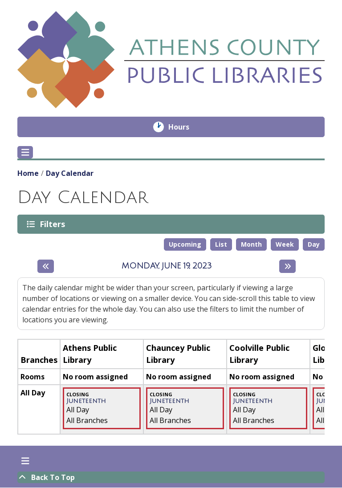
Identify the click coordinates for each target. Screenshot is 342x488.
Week (285, 244)
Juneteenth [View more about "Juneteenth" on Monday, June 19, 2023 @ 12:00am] (86, 401)
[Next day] (287, 266)
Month (251, 244)
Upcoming (185, 244)
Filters (54, 224)
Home (28, 173)
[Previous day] (45, 266)
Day (314, 244)
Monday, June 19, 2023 (167, 266)
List (221, 244)
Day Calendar (70, 173)
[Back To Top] (171, 477)
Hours (185, 127)
